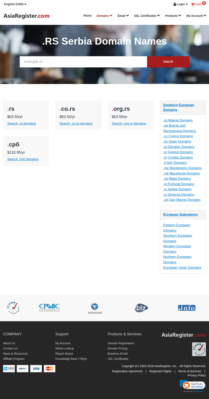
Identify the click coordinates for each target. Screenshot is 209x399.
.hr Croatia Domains (178, 157)
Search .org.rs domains (129, 123)
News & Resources (15, 353)
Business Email (118, 353)
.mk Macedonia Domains (181, 173)
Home (88, 15)
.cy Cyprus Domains (178, 136)
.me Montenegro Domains (182, 168)
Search (168, 61)
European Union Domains (182, 267)
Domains (104, 15)
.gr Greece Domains (178, 152)
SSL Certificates (147, 15)
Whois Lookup (64, 348)
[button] (15, 4)
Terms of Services (189, 371)
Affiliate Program (14, 358)
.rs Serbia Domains (177, 189)
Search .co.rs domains (76, 123)
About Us (9, 343)
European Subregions (180, 214)
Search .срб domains (23, 159)
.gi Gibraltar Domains (178, 147)
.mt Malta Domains (177, 178)
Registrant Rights (160, 371)
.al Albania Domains (178, 120)
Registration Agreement (127, 371)
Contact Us (10, 348)
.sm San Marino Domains (182, 200)
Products (173, 15)
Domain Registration (121, 343)
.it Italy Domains (175, 162)
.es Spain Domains (177, 141)
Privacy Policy (197, 375)
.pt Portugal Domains (178, 184)
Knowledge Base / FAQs (71, 358)
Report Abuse (64, 353)
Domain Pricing (117, 348)
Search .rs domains (21, 123)
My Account (196, 15)
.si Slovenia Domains (178, 194)
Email (123, 15)
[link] (192, 386)
